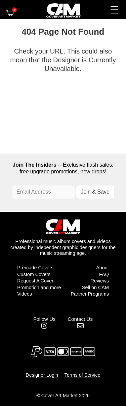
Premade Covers (35, 267)
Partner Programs (90, 294)
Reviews (99, 280)
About (102, 267)
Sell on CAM (95, 287)
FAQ (104, 274)
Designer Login (42, 375)
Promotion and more (39, 287)
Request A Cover (35, 280)
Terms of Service (82, 375)
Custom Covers (33, 274)
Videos (24, 294)
